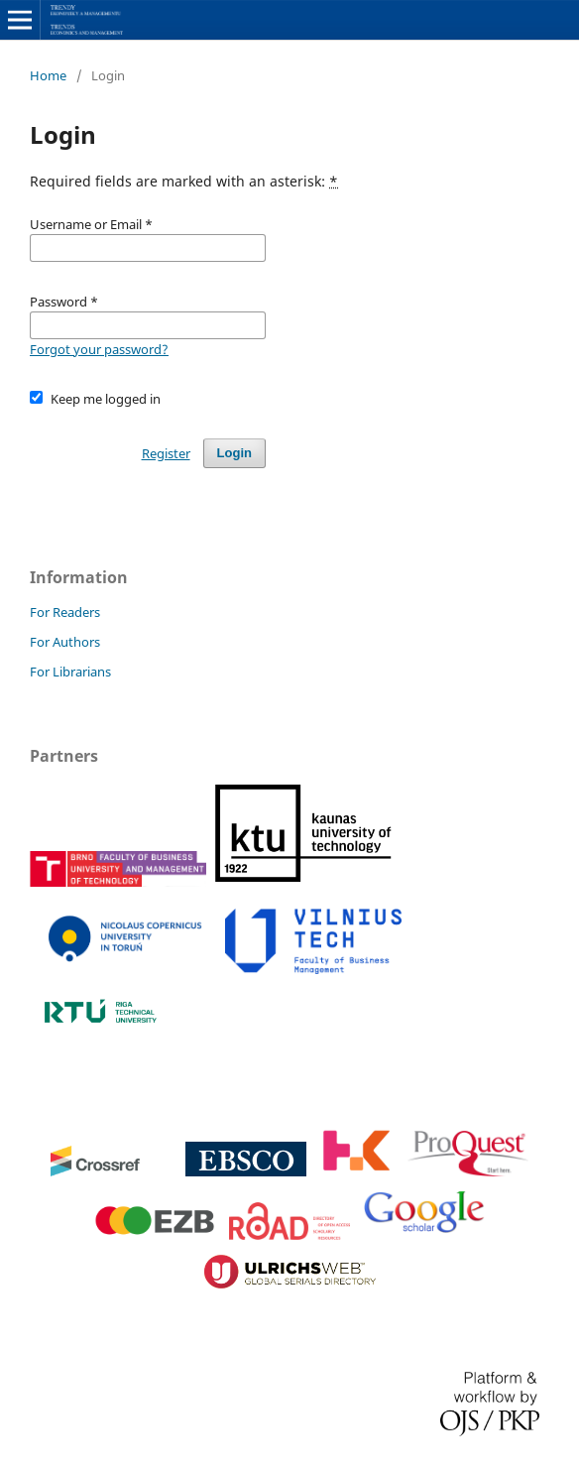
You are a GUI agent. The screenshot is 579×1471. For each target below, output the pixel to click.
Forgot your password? (99, 349)
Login (234, 452)
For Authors (65, 642)
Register (166, 453)
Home (48, 75)
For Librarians (70, 671)
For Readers (65, 612)
